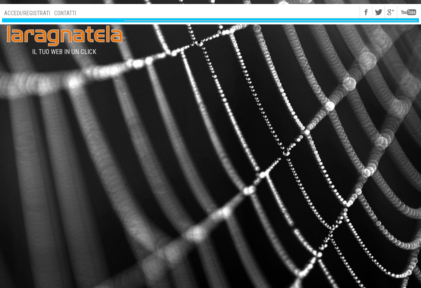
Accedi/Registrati (27, 13)
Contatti (65, 13)
